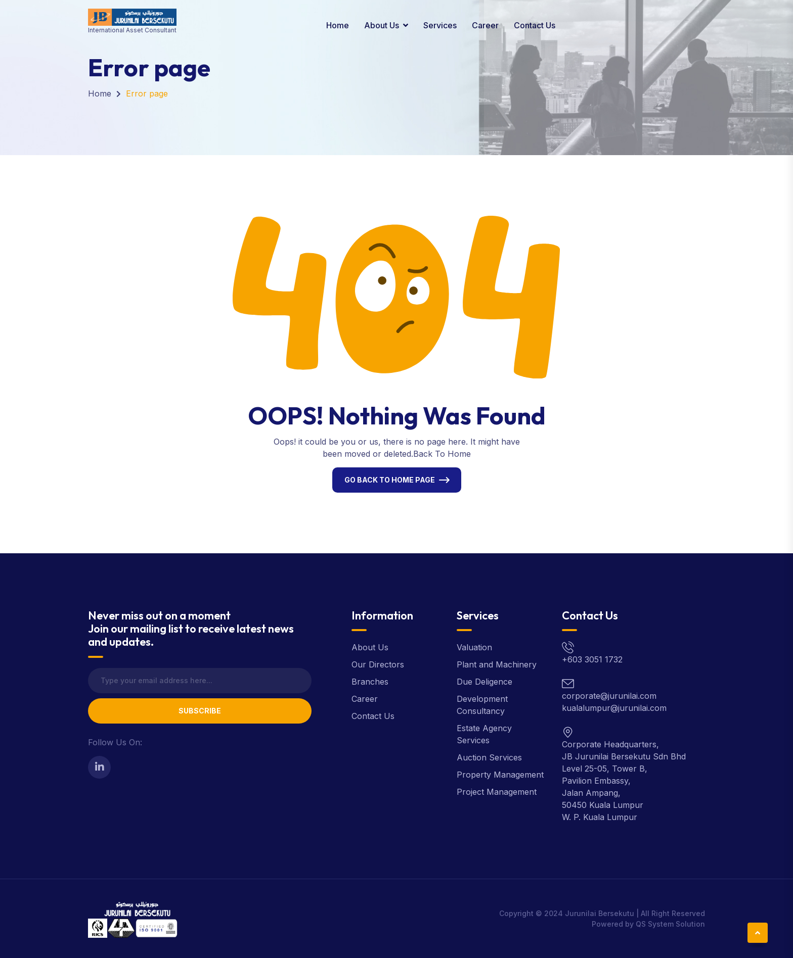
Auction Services (489, 757)
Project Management (497, 792)
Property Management (500, 775)
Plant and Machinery (497, 664)
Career (485, 25)
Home (337, 25)
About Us (381, 25)
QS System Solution (670, 924)
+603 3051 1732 (592, 659)
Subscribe (200, 710)
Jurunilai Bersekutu (599, 913)
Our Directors (377, 664)
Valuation (474, 647)
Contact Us (534, 25)
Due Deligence (484, 682)
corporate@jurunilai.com (609, 696)
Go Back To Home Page (389, 479)
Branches (369, 682)
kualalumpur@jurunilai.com (614, 708)
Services (440, 25)
